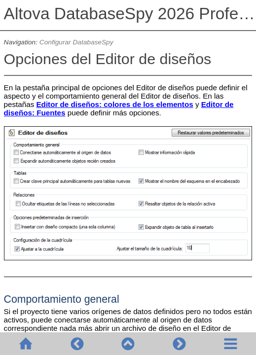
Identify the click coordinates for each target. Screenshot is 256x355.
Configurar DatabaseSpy (76, 42)
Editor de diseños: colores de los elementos (114, 104)
